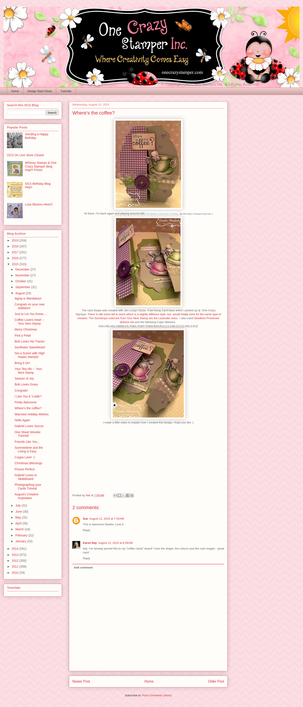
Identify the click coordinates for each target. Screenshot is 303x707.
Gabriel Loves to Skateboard (26, 477)
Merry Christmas (26, 329)
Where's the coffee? (28, 408)
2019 (15, 240)
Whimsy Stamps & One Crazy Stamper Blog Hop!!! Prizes (41, 166)
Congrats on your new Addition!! (29, 306)
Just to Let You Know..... (31, 314)
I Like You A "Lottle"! (28, 396)
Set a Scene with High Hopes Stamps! (30, 355)
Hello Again (22, 420)
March (20, 529)
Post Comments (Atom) (157, 695)
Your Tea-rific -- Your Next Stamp (28, 370)
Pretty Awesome (26, 402)
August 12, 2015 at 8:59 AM (115, 542)
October (21, 281)
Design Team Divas (39, 91)
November (22, 275)
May (18, 517)
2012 (15, 560)
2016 (15, 258)
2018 (15, 246)
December (22, 269)
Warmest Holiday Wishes (32, 414)
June (19, 511)
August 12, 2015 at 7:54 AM (106, 518)
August (20, 293)
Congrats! (21, 390)
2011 (15, 566)
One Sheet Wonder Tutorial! (28, 434)
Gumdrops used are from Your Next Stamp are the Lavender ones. (136, 318)
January (21, 541)
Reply (86, 530)
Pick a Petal (23, 335)
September (23, 287)
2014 (15, 548)
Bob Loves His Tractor (30, 341)
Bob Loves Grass (26, 384)
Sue (85, 518)
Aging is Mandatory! (28, 298)
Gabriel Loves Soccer (29, 426)
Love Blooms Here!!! (39, 204)
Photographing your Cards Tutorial (28, 486)
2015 (15, 264)
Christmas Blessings (28, 463)
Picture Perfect (25, 469)
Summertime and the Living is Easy (29, 449)
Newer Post (81, 681)
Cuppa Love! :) (25, 457)
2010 (15, 572)
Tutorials (66, 91)
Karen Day (90, 542)
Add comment (83, 567)
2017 (15, 252)
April (18, 523)
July (18, 505)
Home (15, 91)
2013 (15, 554)
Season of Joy (24, 378)
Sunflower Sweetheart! (30, 347)
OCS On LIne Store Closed (25, 155)
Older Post (216, 681)
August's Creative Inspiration (26, 496)
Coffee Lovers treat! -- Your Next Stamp (29, 321)
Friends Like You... (27, 441)
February (21, 535)
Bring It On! (22, 363)
